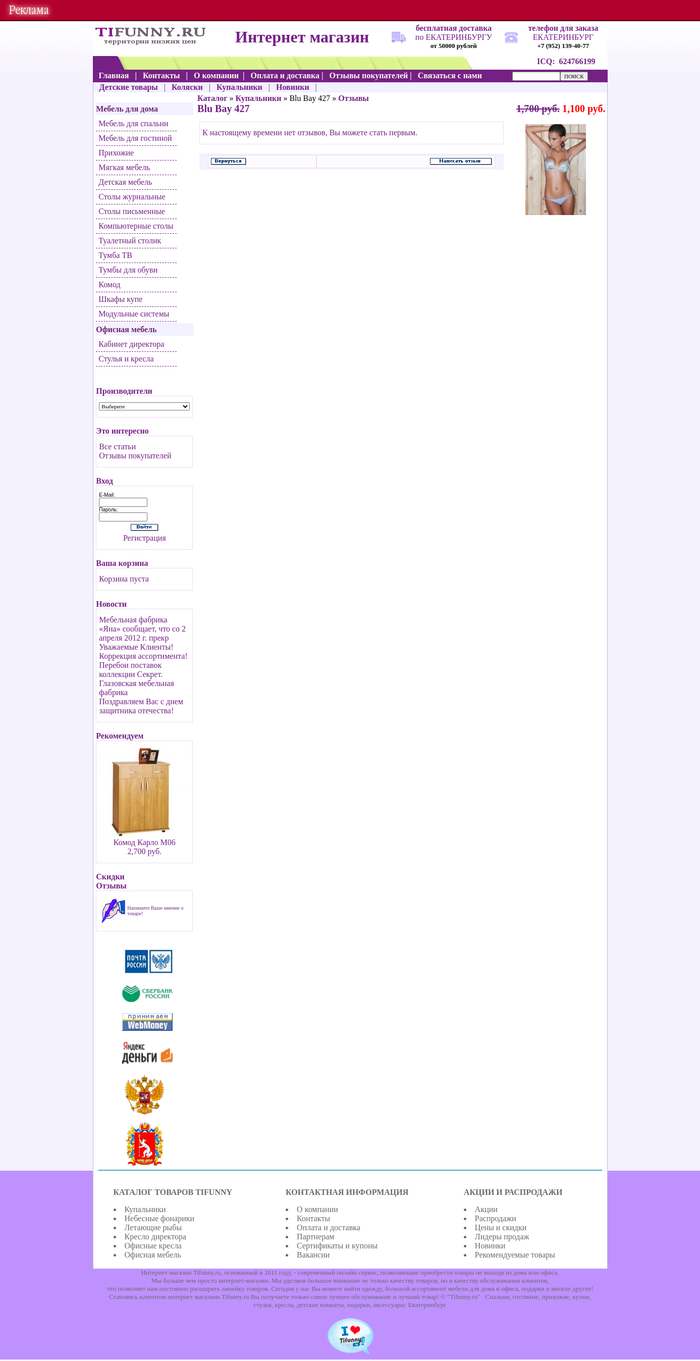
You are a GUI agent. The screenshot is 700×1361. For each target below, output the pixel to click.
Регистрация (144, 538)
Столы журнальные (131, 196)
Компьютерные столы (135, 226)
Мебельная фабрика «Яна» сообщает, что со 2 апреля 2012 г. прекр (142, 628)
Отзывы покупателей (135, 455)
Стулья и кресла (125, 358)
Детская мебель (125, 182)
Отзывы (353, 98)
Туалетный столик (129, 240)
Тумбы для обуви (127, 270)
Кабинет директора (131, 344)
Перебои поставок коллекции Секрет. (131, 669)
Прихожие (116, 152)
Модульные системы (133, 313)
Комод (109, 284)
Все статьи (117, 446)
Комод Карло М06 (145, 842)
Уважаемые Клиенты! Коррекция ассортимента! (143, 651)
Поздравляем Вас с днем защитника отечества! (141, 706)
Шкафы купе (120, 299)
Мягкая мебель (124, 167)
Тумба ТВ (115, 255)
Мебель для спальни (133, 123)
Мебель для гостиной (135, 138)
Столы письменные (131, 211)
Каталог (212, 98)
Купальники (259, 98)
